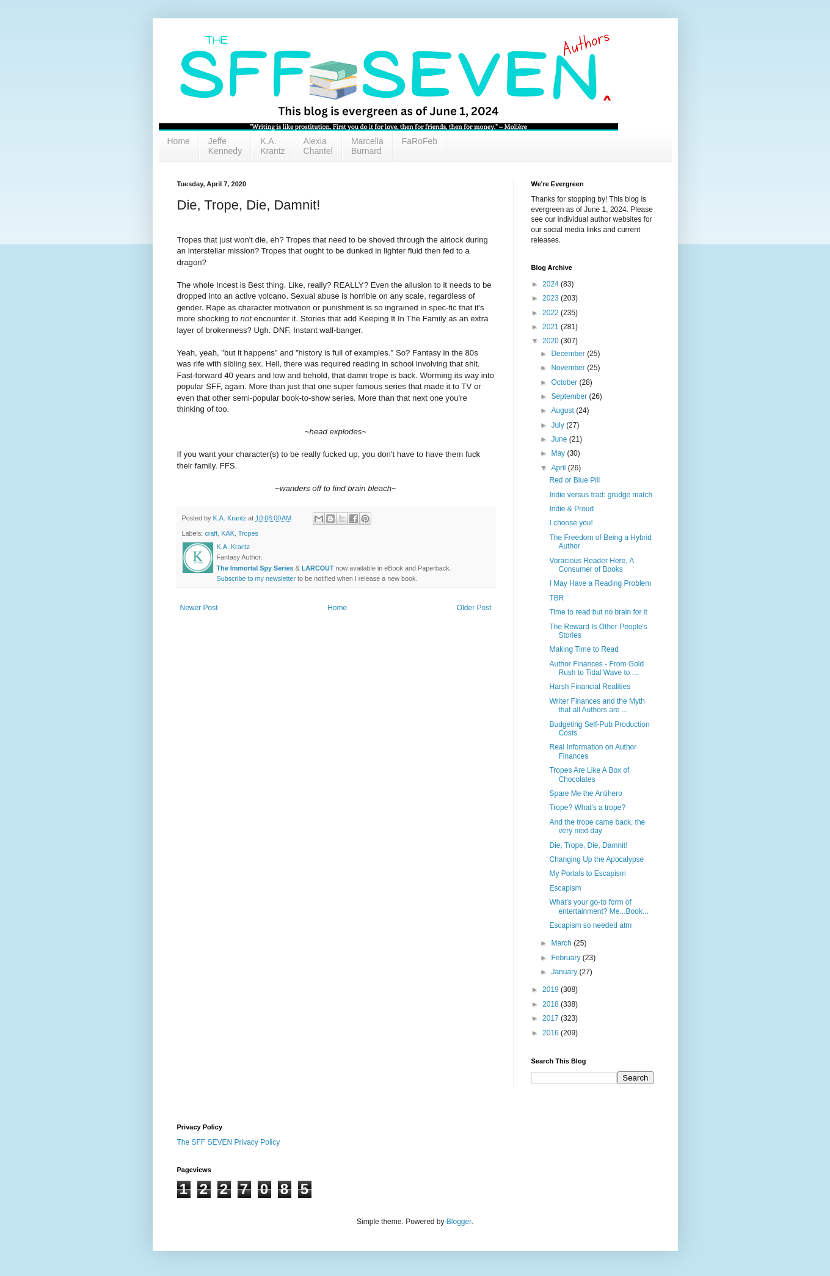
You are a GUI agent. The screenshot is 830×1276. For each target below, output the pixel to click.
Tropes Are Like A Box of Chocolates (589, 774)
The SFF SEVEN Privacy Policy (228, 1142)
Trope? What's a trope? (587, 807)
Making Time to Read (583, 649)
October (565, 382)
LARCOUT (318, 568)
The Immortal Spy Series (255, 568)
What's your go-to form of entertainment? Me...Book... (598, 906)
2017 (551, 1018)
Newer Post (199, 607)
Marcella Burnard (367, 146)
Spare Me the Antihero (585, 793)
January (565, 972)
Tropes (248, 533)
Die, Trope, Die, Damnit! (588, 845)
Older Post (474, 607)
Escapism (565, 888)
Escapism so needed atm (590, 925)
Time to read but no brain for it (598, 612)
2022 (551, 312)
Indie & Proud (571, 509)
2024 (551, 284)
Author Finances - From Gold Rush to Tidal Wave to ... (596, 668)
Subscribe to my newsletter (256, 578)
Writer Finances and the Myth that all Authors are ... (597, 705)
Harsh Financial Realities (589, 686)
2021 (551, 327)
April (559, 468)
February (566, 957)
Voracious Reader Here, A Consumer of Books (591, 565)
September (570, 396)
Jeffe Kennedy (225, 146)
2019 (551, 989)
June (560, 439)
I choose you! (570, 523)
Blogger (458, 1221)
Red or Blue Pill (574, 480)
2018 (551, 1004)
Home (178, 141)
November (569, 367)
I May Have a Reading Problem (600, 583)
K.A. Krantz (272, 146)
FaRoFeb (419, 141)
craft (211, 533)
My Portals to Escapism (587, 873)
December (569, 353)
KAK (228, 533)
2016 (551, 1033)
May (559, 453)
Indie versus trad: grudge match (600, 494)
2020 (551, 341)
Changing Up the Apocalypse (596, 859)
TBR (556, 598)
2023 (551, 298)
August (563, 410)
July (558, 425)
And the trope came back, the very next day (597, 826)
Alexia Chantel (318, 146)
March (562, 943)
